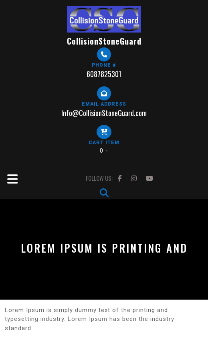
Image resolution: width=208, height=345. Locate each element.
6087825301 (104, 74)
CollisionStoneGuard (104, 41)
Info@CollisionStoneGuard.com (104, 113)
